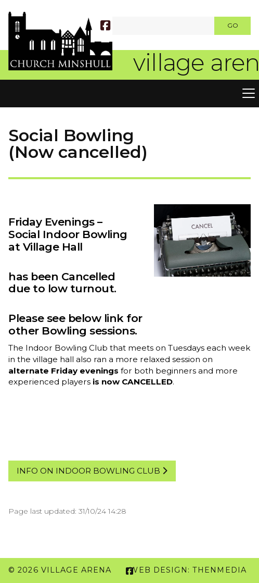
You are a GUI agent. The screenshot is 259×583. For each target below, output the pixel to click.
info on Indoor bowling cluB (92, 471)
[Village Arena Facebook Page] (105, 27)
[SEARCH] (117, 26)
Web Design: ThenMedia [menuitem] (188, 570)
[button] (129, 94)
